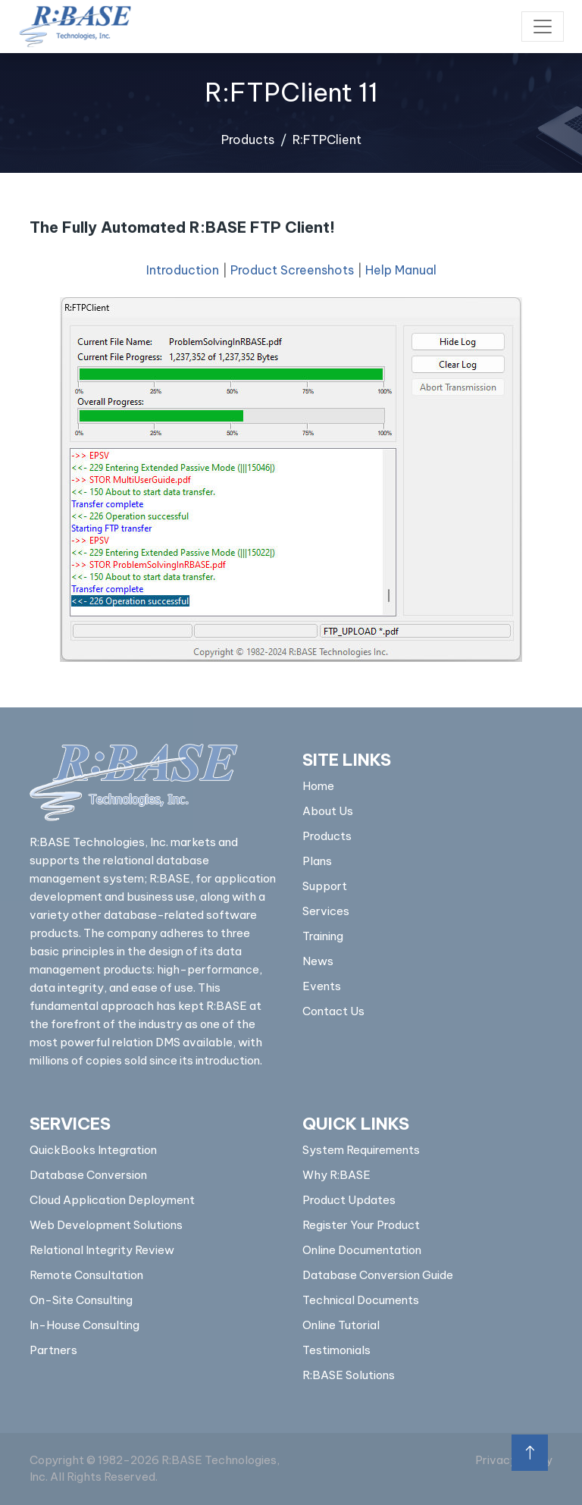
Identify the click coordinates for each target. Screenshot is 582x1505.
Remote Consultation (86, 1275)
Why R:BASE (336, 1175)
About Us (327, 811)
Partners (53, 1350)
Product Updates (349, 1200)
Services (325, 911)
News (317, 961)
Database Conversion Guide (377, 1275)
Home (318, 786)
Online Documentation (361, 1250)
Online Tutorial (341, 1325)
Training (322, 936)
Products (247, 139)
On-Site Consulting (81, 1300)
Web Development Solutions (106, 1225)
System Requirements (361, 1150)
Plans (317, 861)
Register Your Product (361, 1225)
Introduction (182, 269)
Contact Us (333, 1011)
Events (321, 986)
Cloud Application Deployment (112, 1200)
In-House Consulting (84, 1325)
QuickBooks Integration (93, 1150)
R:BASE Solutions (348, 1375)
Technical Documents (360, 1300)
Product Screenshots (292, 269)
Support (324, 886)
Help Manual (400, 269)
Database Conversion (88, 1175)
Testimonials (336, 1350)
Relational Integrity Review (102, 1250)
